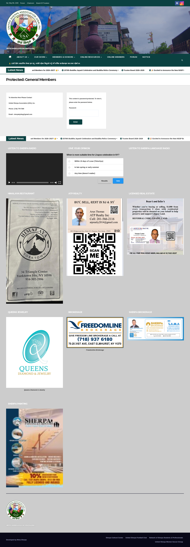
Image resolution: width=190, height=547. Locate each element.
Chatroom (30, 3)
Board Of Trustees (42, 3)
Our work (40, 57)
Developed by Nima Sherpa (16, 540)
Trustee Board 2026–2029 (137, 70)
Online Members (116, 57)
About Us (22, 57)
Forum (22, 3)
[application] (34, 169)
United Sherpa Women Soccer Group (169, 542)
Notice (146, 57)
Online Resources (90, 57)
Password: (84, 112)
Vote (118, 181)
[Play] (9, 182)
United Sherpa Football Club (136, 538)
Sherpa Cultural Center (114, 538)
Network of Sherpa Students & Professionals (166, 538)
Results (104, 181)
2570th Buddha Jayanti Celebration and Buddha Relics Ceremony (93, 70)
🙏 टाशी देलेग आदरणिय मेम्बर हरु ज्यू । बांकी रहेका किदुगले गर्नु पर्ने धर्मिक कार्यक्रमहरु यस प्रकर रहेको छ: (44, 63)
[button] (182, 60)
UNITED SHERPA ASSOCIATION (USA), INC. (20, 48)
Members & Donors (63, 57)
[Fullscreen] (60, 182)
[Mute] (56, 182)
